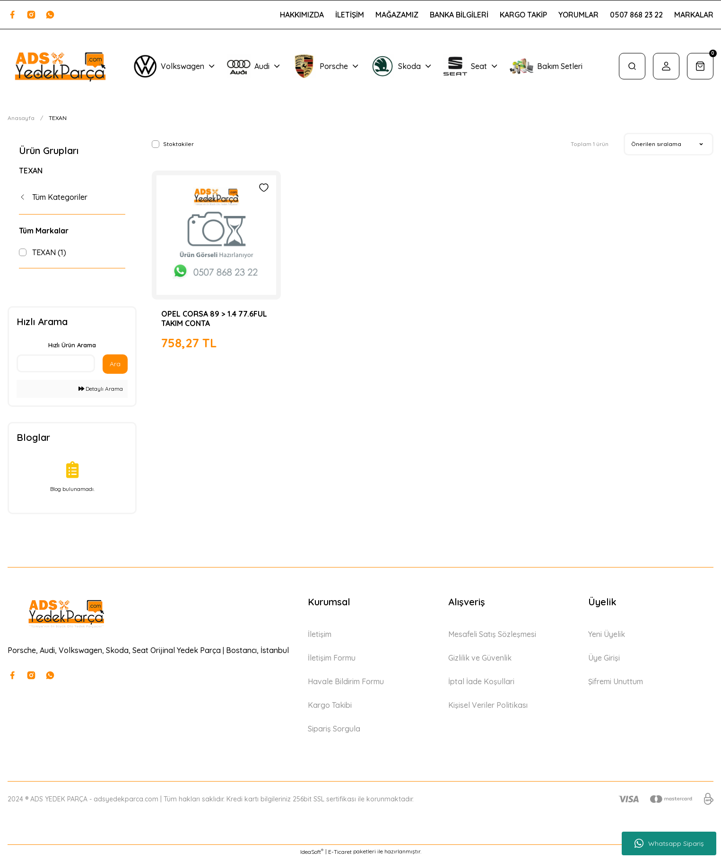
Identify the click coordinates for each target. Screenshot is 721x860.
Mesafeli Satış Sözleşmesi (492, 636)
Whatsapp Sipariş (669, 843)
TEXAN (58, 117)
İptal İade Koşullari (481, 683)
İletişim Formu (332, 659)
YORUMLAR (578, 14)
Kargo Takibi (330, 707)
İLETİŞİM (349, 14)
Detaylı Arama (100, 390)
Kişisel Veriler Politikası (488, 707)
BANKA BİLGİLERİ (459, 14)
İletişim (319, 636)
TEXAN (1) (49, 252)
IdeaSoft (311, 853)
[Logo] (60, 66)
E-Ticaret (340, 853)
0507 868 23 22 (636, 14)
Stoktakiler (178, 143)
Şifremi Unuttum (615, 683)
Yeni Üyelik (606, 636)
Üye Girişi (604, 659)
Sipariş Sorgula (334, 730)
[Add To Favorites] (263, 187)
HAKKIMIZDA (302, 14)
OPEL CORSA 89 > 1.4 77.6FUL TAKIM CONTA (214, 318)
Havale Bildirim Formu (346, 683)
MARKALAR (693, 14)
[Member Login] (666, 66)
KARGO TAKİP (523, 14)
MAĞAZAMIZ (396, 14)
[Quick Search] (56, 365)
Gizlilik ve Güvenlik (480, 659)
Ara (115, 365)
